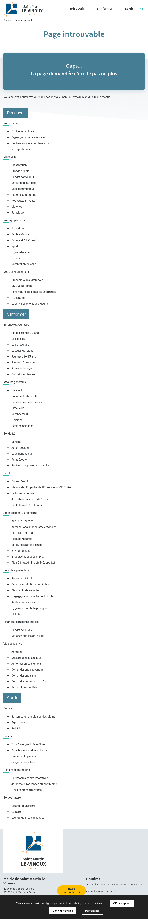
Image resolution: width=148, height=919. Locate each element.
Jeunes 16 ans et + (23, 362)
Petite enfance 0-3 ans (25, 332)
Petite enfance (20, 234)
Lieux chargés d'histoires (26, 790)
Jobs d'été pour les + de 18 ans (30, 499)
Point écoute (19, 459)
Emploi (15, 258)
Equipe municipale (22, 131)
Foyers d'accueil (21, 252)
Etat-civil (16, 390)
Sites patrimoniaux (23, 188)
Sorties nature (12, 797)
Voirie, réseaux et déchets (26, 544)
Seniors (16, 441)
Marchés (16, 206)
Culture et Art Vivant (23, 240)
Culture (7, 708)
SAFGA (15, 728)
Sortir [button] (129, 8)
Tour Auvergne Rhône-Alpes (28, 744)
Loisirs (7, 736)
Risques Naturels (21, 539)
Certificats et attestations (26, 402)
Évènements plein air (24, 756)
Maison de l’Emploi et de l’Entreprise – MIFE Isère (41, 487)
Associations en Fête (24, 687)
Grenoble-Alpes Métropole (27, 280)
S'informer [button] (104, 8)
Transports (18, 297)
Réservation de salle (23, 264)
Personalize (92, 910)
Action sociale (20, 447)
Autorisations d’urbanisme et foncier (33, 527)
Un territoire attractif (23, 183)
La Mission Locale (22, 493)
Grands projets (20, 171)
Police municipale (22, 578)
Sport (14, 246)
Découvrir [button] (77, 8)
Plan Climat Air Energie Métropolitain (33, 562)
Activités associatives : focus (29, 750)
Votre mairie (10, 123)
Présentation (19, 165)
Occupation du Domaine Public (30, 584)
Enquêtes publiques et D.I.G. (28, 556)
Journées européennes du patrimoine (34, 784)
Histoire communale (23, 194)
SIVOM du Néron (21, 286)
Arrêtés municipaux (23, 602)
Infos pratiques (20, 149)
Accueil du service (22, 521)
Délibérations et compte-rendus (30, 143)
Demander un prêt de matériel (29, 681)
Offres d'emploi (20, 481)
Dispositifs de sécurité (25, 590)
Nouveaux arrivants (23, 200)
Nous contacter (69, 890)
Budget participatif (22, 177)
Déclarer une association (26, 657)
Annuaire (16, 651)
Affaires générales (14, 382)
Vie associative (12, 643)
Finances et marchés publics (21, 621)
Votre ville (9, 157)
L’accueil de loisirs (22, 350)
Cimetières (17, 408)
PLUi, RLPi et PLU (22, 533)
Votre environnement (16, 271)
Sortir (12, 698)
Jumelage (17, 212)
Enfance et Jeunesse (16, 324)
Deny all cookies (63, 910)
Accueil (7, 20)
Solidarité (9, 433)
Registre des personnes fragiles (30, 465)
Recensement (19, 414)
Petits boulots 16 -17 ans (26, 505)
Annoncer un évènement (26, 663)
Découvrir (16, 112)
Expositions (18, 722)
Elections (16, 420)
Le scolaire (18, 338)
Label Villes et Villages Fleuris (29, 303)
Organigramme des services (28, 137)
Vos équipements (14, 220)
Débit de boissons (22, 426)
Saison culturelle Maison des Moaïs (33, 716)
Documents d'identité (24, 396)
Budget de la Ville (22, 630)
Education (17, 228)
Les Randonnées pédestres (27, 817)
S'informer (16, 314)
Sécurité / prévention (16, 570)
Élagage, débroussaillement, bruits (32, 596)
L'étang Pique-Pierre (23, 805)
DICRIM (16, 614)
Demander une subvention (27, 669)
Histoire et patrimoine (16, 769)
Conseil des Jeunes (23, 374)
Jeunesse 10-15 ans (23, 356)
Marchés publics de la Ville (27, 636)
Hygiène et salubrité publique (29, 608)
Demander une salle (23, 675)
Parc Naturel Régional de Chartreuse (33, 291)
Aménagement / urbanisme (20, 512)
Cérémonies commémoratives (29, 778)
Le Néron (16, 811)
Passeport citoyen (22, 368)
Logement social (21, 453)
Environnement (20, 550)
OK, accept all (121, 903)
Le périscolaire (20, 344)
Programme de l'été (23, 762)
